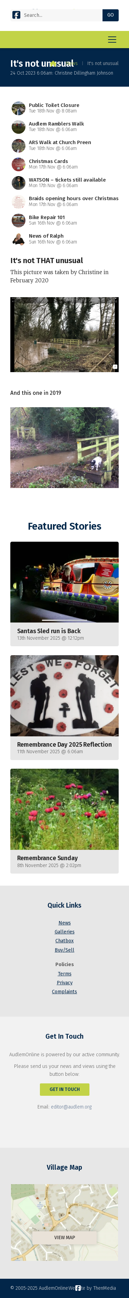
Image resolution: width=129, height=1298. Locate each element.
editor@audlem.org (71, 1107)
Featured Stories (64, 526)
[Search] (59, 15)
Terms (65, 974)
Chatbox (64, 941)
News (72, 63)
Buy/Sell (64, 950)
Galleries (65, 932)
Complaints (64, 992)
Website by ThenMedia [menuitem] (92, 1288)
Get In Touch (65, 1089)
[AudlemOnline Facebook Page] (16, 14)
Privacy (65, 983)
